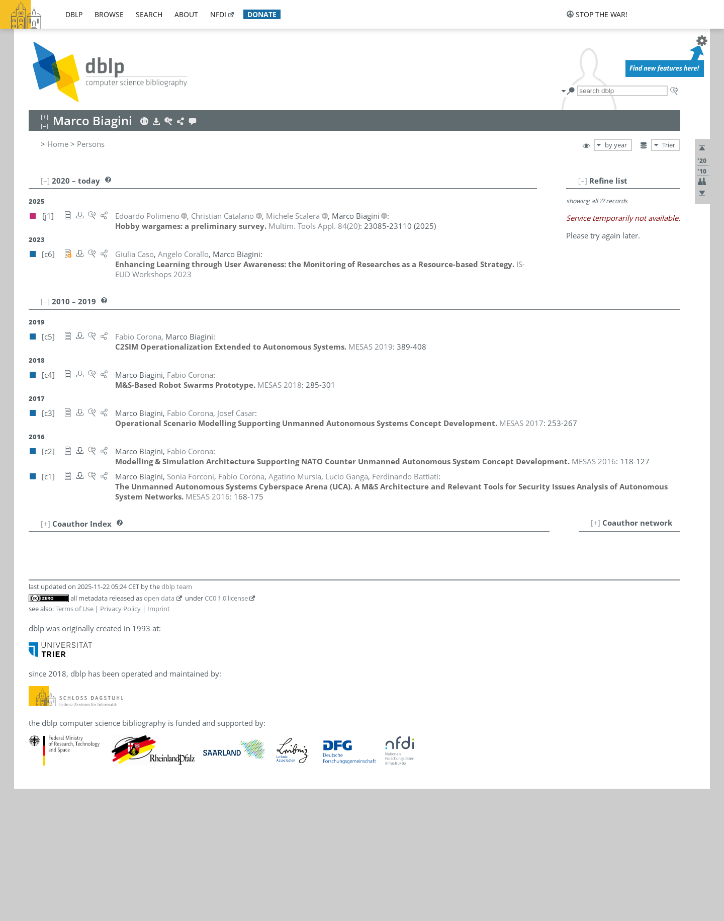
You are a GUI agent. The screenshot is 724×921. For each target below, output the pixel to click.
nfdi (218, 14)
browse (109, 14)
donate (262, 14)
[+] (595, 523)
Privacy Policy (120, 608)
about (186, 14)
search (149, 14)
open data (159, 598)
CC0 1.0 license (226, 598)
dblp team (176, 586)
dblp (73, 14)
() (314, 226)
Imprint (158, 608)
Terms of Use (74, 608)
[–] (582, 181)
